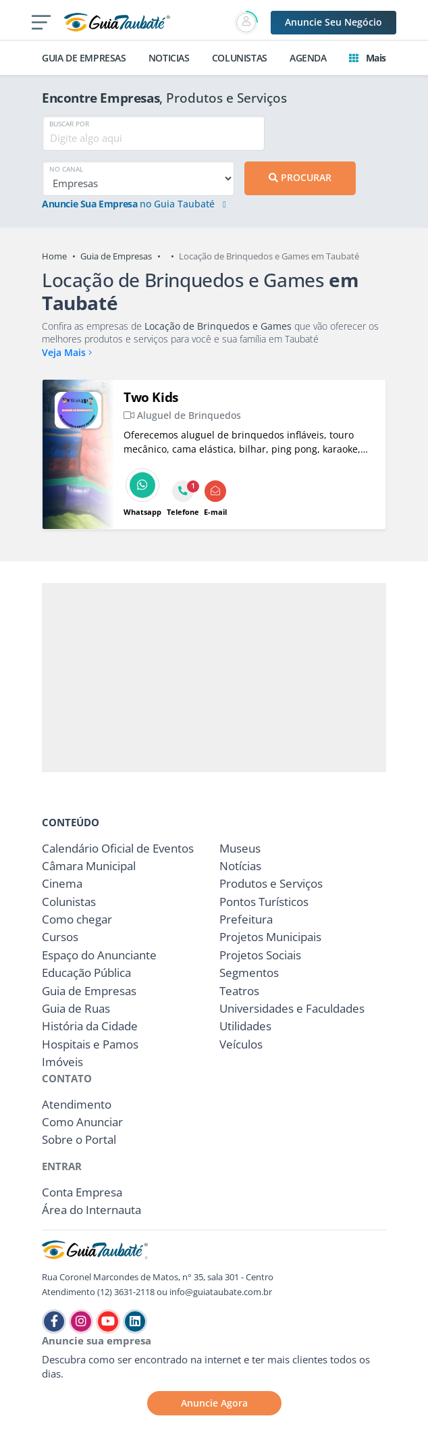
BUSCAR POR (69, 123)
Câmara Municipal (89, 866)
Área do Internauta (91, 1209)
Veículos (241, 1044)
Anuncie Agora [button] (214, 1402)
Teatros (239, 991)
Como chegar (77, 919)
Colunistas (69, 901)
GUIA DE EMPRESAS (84, 57)
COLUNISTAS (239, 57)
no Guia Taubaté (134, 204)
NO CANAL (66, 169)
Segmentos (249, 972)
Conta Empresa (82, 1192)
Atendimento (76, 1104)
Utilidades (245, 1026)
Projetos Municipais (270, 936)
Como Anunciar (82, 1122)
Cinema (62, 883)
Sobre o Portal (79, 1139)
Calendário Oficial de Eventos (118, 848)
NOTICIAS (169, 57)
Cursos (60, 936)
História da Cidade (90, 1026)
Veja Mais (67, 352)
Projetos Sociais (260, 955)
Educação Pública (86, 972)
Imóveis (62, 1061)
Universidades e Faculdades (292, 1008)
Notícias (240, 866)
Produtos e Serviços (271, 883)
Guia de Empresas (116, 256)
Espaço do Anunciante (99, 955)
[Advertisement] (214, 677)
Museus (240, 848)
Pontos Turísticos (264, 901)
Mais (367, 57)
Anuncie (333, 22)
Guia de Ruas (76, 1008)
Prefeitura (246, 919)
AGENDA (308, 57)
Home (54, 256)
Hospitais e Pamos (90, 1044)
